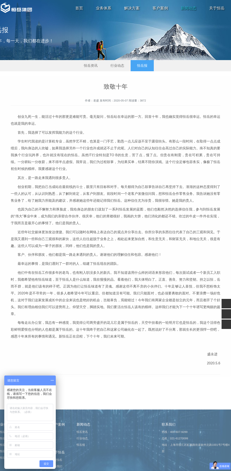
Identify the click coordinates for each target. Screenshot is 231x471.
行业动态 (117, 65)
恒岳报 (142, 65)
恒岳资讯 (91, 65)
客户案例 (160, 8)
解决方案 (132, 8)
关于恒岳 (217, 8)
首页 (79, 8)
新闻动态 (188, 8)
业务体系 (103, 8)
